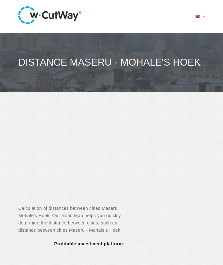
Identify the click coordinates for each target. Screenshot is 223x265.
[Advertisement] (111, 154)
